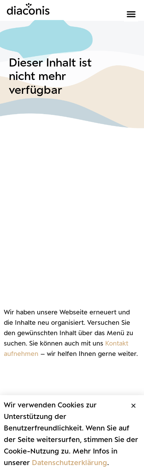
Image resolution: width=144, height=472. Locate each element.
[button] (131, 14)
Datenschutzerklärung (69, 462)
